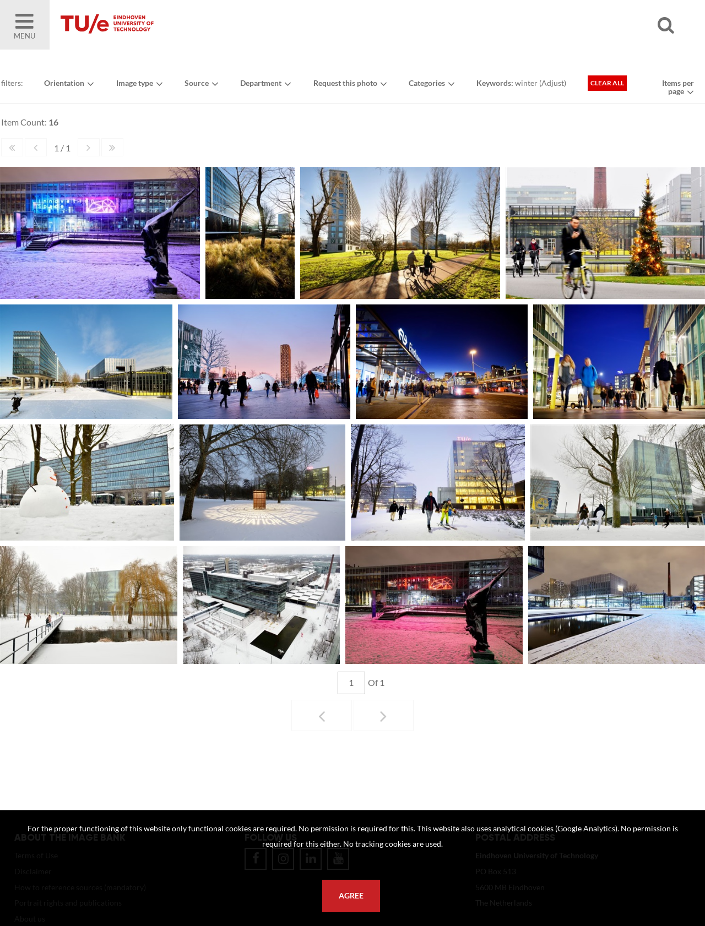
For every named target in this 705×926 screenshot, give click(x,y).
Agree (351, 895)
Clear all (610, 84)
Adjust (555, 84)
